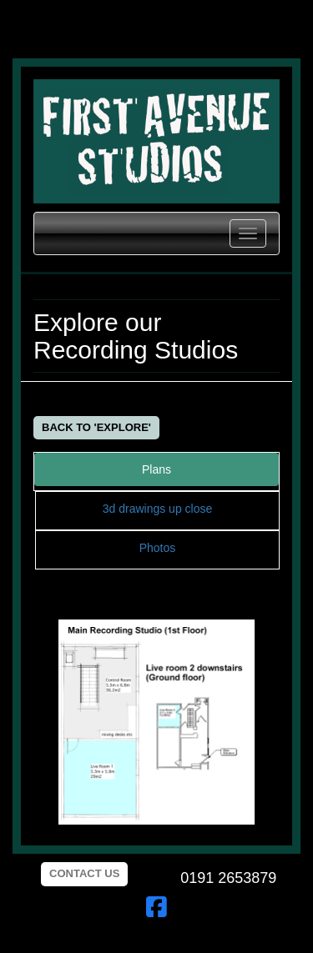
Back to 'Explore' (96, 427)
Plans (156, 469)
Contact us (84, 873)
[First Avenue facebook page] (156, 911)
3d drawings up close (158, 508)
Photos (157, 547)
